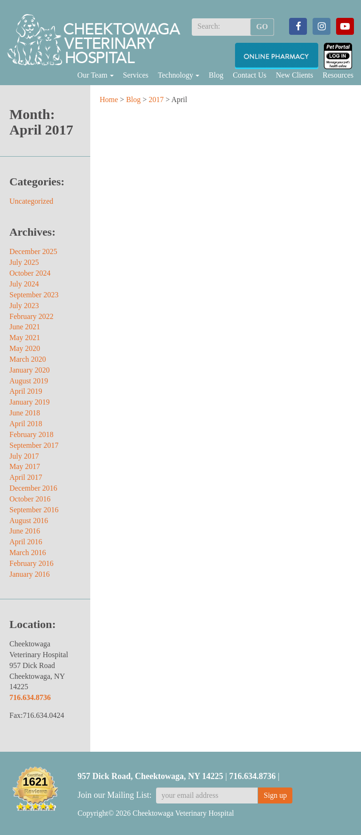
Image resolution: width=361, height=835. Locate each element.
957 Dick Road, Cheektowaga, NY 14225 (150, 776)
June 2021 (24, 327)
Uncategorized (31, 201)
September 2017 (33, 445)
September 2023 (33, 295)
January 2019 (29, 402)
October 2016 (30, 499)
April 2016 (25, 542)
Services (136, 75)
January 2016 (29, 574)
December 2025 (33, 251)
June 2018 (24, 413)
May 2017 (24, 466)
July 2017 (24, 456)
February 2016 (31, 563)
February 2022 (31, 316)
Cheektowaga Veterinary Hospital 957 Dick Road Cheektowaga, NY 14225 (38, 665)
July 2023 (24, 306)
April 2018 (25, 424)
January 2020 (29, 370)
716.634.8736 (30, 697)
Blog (216, 75)
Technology (178, 75)
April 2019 (25, 391)
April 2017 (25, 477)
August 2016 (28, 521)
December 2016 (33, 488)
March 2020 (27, 359)
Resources (337, 75)
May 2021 (24, 338)
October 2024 (30, 273)
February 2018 (31, 434)
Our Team (96, 75)
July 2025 (24, 262)
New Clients (295, 75)
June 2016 (24, 531)
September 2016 (33, 510)
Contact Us (250, 75)
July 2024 (24, 284)
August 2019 (28, 381)
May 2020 (24, 348)
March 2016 (27, 553)
